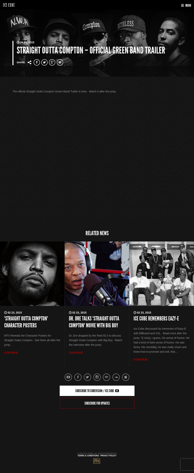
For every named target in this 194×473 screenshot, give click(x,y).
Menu (186, 5)
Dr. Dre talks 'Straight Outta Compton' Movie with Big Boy (94, 322)
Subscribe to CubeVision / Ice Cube (97, 390)
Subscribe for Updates (97, 403)
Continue (11, 352)
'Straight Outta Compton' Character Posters (26, 322)
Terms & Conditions (88, 456)
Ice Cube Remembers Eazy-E (156, 318)
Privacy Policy (108, 456)
